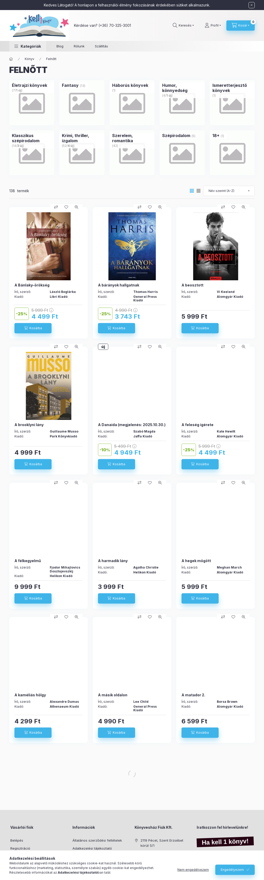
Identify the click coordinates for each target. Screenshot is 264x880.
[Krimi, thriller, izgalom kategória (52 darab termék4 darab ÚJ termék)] (82, 138)
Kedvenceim (20, 872)
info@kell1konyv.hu (156, 861)
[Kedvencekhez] (66, 207)
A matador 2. (193, 695)
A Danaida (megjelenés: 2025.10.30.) (132, 424)
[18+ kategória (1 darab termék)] (215, 135)
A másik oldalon (112, 695)
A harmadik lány (113, 561)
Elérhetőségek (83, 872)
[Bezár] (252, 5)
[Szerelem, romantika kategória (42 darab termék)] (132, 138)
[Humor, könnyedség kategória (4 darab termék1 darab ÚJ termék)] (182, 88)
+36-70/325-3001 (155, 853)
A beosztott (192, 285)
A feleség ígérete (197, 424)
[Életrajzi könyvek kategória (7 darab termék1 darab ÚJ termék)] (29, 85)
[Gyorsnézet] (76, 207)
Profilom (16, 856)
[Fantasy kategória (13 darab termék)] (70, 85)
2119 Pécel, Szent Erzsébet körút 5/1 (162, 843)
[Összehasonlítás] (56, 207)
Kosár (14, 864)
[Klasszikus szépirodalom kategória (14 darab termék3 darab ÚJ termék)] (32, 138)
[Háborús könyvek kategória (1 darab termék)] (130, 85)
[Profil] (212, 25)
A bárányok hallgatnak (118, 285)
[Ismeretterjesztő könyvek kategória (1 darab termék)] (232, 88)
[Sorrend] (229, 191)
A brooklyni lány (29, 424)
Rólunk (79, 46)
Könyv (29, 59)
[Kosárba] (33, 328)
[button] (27, 46)
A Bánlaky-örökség (32, 285)
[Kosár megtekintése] (240, 25)
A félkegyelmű (27, 561)
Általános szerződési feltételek (97, 840)
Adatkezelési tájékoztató (92, 848)
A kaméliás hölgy (30, 695)
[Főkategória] (11, 59)
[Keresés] (183, 25)
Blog (59, 46)
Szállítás (101, 46)
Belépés (16, 840)
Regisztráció (20, 848)
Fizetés (78, 856)
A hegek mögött (196, 561)
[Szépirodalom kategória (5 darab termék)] (176, 135)
